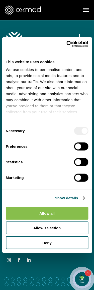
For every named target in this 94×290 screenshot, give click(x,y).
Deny (47, 242)
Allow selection (47, 228)
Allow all (47, 213)
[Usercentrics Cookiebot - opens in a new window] (67, 44)
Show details (66, 198)
